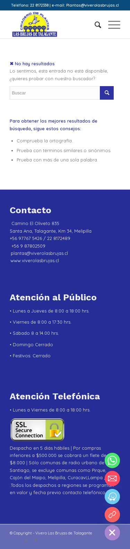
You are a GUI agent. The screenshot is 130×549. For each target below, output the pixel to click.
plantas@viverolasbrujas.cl (39, 253)
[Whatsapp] (112, 460)
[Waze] (112, 496)
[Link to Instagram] (25, 540)
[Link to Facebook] (36, 540)
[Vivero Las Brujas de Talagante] (54, 25)
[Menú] (110, 25)
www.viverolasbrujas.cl (34, 260)
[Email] (112, 478)
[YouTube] (112, 514)
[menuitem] (94, 25)
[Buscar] (94, 25)
